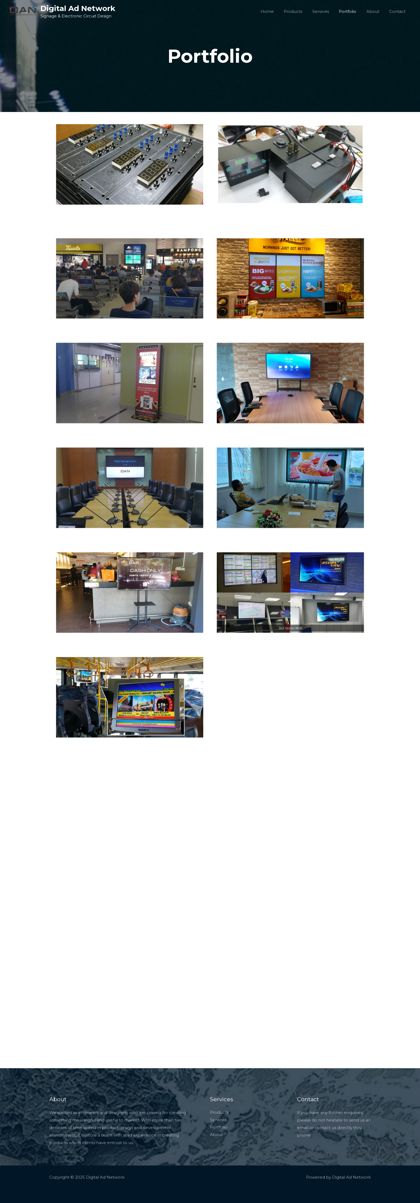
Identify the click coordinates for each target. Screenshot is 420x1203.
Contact (398, 11)
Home (278, 11)
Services (327, 11)
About (375, 11)
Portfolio (352, 11)
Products (302, 11)
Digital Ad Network (77, 8)
